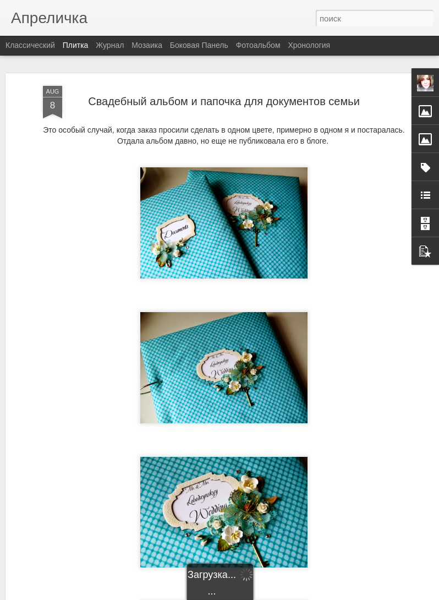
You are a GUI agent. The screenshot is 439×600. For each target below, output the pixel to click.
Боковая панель (199, 45)
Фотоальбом (258, 45)
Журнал (110, 45)
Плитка (76, 45)
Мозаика (146, 45)
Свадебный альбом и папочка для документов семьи (224, 101)
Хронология (309, 45)
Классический (30, 45)
